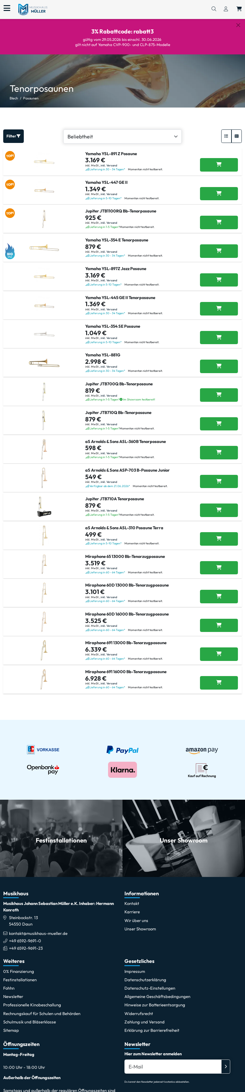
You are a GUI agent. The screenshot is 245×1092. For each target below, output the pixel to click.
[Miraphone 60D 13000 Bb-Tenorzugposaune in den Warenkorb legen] (219, 596)
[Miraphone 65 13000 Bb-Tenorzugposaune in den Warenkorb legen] (219, 568)
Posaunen (31, 98)
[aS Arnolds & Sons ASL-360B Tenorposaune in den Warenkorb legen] (219, 452)
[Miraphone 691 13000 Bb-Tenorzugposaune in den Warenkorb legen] (219, 654)
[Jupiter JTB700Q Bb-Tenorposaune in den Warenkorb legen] (219, 395)
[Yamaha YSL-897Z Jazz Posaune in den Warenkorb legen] (219, 280)
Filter (13, 136)
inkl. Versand (109, 165)
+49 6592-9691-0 (25, 940)
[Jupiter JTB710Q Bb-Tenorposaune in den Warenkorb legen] (219, 424)
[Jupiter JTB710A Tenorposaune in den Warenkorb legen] (219, 510)
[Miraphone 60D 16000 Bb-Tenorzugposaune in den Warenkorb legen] (219, 625)
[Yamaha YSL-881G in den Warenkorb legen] (219, 366)
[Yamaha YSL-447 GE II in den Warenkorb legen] (219, 194)
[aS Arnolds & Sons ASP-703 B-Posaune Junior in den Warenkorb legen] (219, 481)
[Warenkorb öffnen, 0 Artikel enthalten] (239, 9)
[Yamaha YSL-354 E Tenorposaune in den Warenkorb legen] (219, 251)
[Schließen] (238, 25)
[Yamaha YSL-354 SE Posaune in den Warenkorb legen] (219, 337)
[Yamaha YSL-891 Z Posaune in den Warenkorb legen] (219, 165)
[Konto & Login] (226, 9)
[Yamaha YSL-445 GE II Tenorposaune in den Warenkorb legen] (219, 308)
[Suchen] (214, 9)
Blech (14, 98)
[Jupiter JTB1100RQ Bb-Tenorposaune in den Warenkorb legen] (219, 222)
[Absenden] (225, 1066)
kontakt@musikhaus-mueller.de (38, 933)
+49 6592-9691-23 (26, 948)
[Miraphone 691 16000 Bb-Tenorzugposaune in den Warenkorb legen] (219, 683)
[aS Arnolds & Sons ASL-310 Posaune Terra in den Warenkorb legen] (219, 539)
